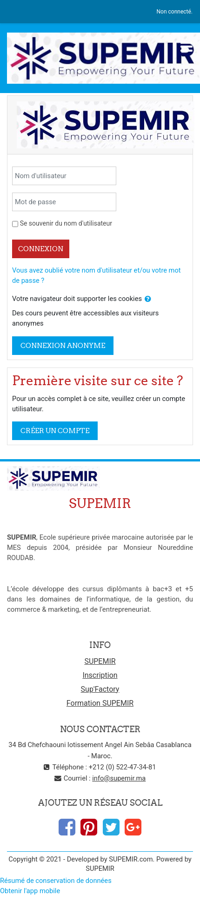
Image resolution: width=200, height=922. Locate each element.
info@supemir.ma (119, 778)
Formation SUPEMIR (100, 703)
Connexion (40, 248)
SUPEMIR (99, 661)
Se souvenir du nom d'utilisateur (66, 223)
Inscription (99, 675)
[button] (148, 299)
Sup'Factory (100, 689)
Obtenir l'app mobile (30, 891)
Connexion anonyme (62, 345)
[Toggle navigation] (186, 46)
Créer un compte (54, 430)
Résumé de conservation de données (56, 880)
